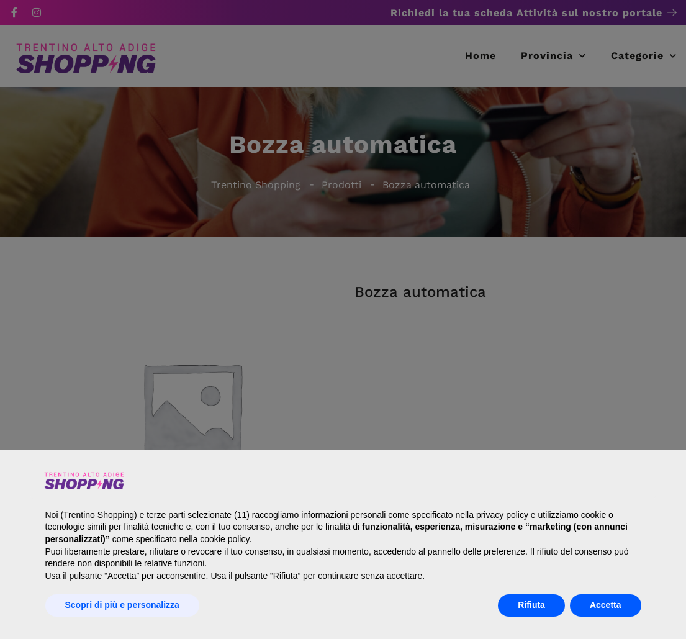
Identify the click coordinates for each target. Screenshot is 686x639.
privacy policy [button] (502, 515)
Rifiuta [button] (531, 605)
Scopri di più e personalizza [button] (122, 605)
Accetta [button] (605, 605)
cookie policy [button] (224, 539)
